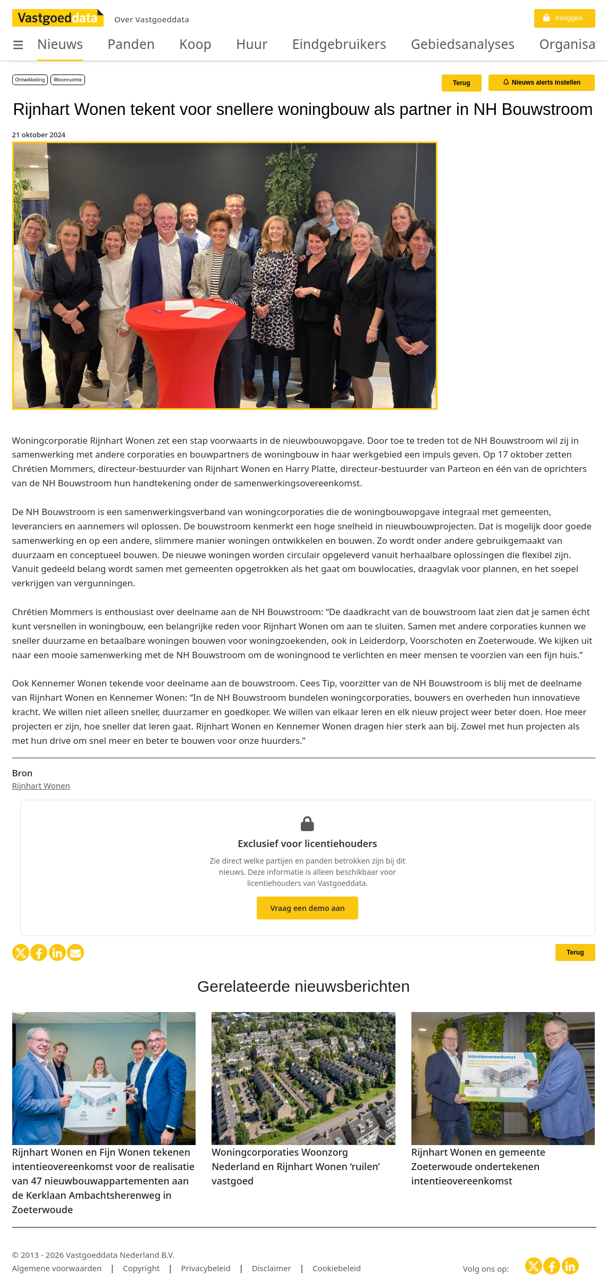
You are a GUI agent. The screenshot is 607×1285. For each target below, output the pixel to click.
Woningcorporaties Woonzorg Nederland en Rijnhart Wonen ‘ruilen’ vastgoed (296, 1166)
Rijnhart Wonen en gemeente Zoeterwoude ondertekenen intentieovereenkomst (478, 1166)
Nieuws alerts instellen (542, 82)
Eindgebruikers (294, 45)
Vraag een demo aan (307, 908)
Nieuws (55, 45)
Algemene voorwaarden (57, 1268)
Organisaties (491, 45)
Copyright (141, 1268)
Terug (461, 83)
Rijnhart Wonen (41, 785)
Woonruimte (68, 79)
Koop (171, 45)
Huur (220, 45)
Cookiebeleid (337, 1268)
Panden (115, 45)
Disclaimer (271, 1268)
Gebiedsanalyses (396, 45)
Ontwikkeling (30, 79)
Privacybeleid (206, 1268)
